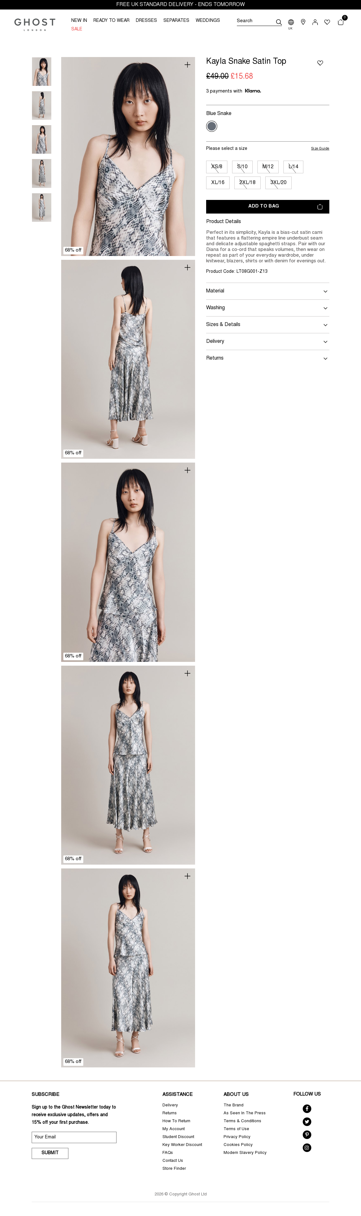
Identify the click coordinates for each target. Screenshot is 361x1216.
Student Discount (178, 1137)
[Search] (259, 22)
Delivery (170, 1106)
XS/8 (216, 167)
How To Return (176, 1121)
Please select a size (226, 149)
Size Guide (320, 148)
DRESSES (146, 21)
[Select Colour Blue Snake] (211, 126)
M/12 (268, 167)
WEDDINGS (208, 21)
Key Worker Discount (182, 1145)
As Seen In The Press (245, 1113)
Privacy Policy (237, 1137)
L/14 (293, 167)
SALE (76, 29)
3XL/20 (278, 182)
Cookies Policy (238, 1145)
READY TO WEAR (111, 21)
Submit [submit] (50, 1153)
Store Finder (174, 1169)
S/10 (242, 167)
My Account (173, 1129)
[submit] (279, 22)
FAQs (167, 1153)
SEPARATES (176, 21)
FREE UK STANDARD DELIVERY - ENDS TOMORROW (180, 4)
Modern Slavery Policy (245, 1153)
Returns (169, 1113)
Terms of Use (236, 1129)
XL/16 (218, 182)
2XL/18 (247, 182)
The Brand (234, 1106)
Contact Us (172, 1161)
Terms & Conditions (242, 1121)
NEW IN (79, 21)
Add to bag (285, 206)
